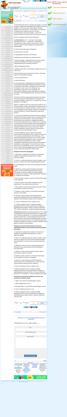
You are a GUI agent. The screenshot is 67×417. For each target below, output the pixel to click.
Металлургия (8, 103)
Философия (8, 150)
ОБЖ (8, 109)
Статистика (8, 134)
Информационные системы (8, 69)
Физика (8, 146)
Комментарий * (30, 336)
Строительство (8, 136)
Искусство (8, 71)
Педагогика (8, 113)
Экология (8, 158)
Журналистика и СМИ (8, 60)
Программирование (8, 119)
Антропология (8, 30)
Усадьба (8, 144)
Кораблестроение (8, 77)
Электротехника (8, 162)
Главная (23, 0)
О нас (29, 0)
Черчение (8, 156)
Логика (8, 87)
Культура (8, 81)
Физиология (8, 148)
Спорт (8, 132)
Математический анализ (8, 93)
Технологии (8, 140)
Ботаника (8, 44)
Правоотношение (8, 117)
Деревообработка (8, 58)
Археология (8, 32)
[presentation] (24, 351)
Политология (8, 115)
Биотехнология (8, 42)
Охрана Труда (8, 111)
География (8, 50)
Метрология (8, 105)
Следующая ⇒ (43, 20)
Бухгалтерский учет (8, 46)
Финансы (8, 152)
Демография (8, 56)
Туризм (8, 142)
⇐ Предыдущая (17, 20)
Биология (8, 40)
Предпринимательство (8, 38)
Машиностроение (8, 97)
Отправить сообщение (30, 355)
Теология (8, 138)
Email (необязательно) (30, 332)
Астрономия (8, 36)
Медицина (8, 99)
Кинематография (8, 75)
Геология (8, 52)
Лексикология (8, 83)
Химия (8, 154)
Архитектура (8, 34)
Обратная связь (26, 1)
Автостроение (8, 28)
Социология (8, 130)
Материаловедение (8, 95)
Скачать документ (42, 16)
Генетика (8, 48)
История (8, 73)
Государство (8, 54)
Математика (8, 91)
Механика (8, 107)
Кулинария (8, 79)
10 (38, 20)
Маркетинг (8, 89)
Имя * (30, 327)
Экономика (8, 160)
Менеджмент (8, 101)
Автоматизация (8, 26)
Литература (8, 85)
